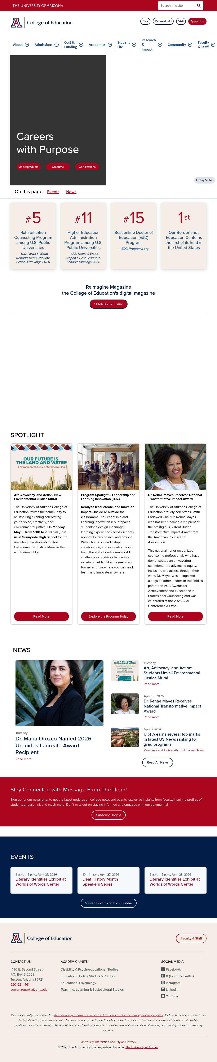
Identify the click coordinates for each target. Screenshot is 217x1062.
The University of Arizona (141, 1047)
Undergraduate (29, 167)
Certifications (87, 167)
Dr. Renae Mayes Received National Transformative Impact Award (175, 497)
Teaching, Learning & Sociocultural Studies (92, 990)
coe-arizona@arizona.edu (29, 990)
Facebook (173, 969)
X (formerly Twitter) (180, 976)
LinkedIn (172, 990)
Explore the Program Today (108, 616)
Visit (181, 21)
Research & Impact (149, 45)
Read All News (157, 762)
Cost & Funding (70, 44)
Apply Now (197, 21)
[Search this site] (176, 5)
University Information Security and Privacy (108, 1042)
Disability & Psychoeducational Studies (89, 969)
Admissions (43, 44)
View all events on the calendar (108, 903)
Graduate (58, 167)
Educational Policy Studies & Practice (88, 976)
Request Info (163, 21)
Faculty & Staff (191, 938)
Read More (41, 616)
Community (177, 44)
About (18, 44)
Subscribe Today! (108, 815)
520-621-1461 (19, 985)
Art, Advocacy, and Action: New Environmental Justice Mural (37, 497)
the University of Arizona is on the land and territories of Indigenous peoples (108, 1015)
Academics (97, 44)
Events (53, 191)
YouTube (172, 996)
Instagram (173, 983)
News (71, 191)
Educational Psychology (78, 983)
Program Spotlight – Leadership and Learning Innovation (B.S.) (108, 497)
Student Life (124, 44)
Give (145, 21)
